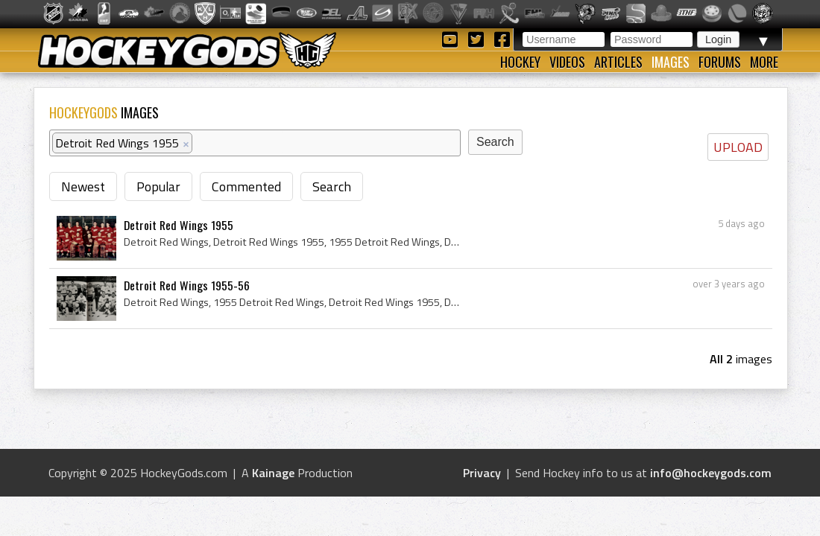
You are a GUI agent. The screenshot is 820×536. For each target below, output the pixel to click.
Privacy (482, 473)
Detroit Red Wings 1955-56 (187, 285)
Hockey (520, 61)
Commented (246, 186)
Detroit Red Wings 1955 (178, 225)
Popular (158, 186)
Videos (567, 61)
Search (331, 186)
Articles (618, 61)
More (764, 61)
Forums (719, 61)
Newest (83, 186)
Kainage (273, 473)
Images (671, 61)
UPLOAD (738, 147)
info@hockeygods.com (711, 473)
